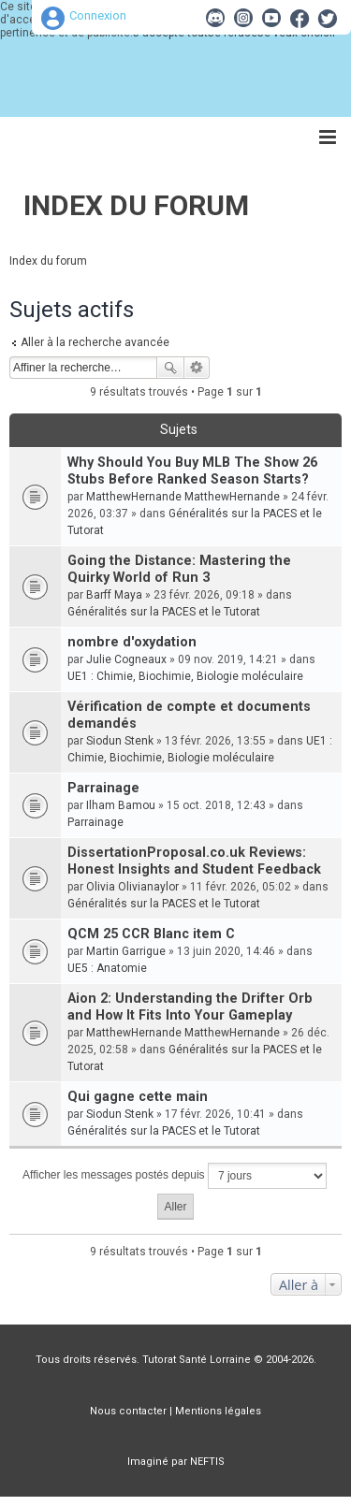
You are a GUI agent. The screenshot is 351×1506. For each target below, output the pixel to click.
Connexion (97, 15)
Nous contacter (128, 1411)
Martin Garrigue (126, 951)
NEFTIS (207, 1461)
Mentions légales (218, 1411)
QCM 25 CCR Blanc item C (151, 934)
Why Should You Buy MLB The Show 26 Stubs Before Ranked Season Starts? (192, 471)
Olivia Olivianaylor (132, 886)
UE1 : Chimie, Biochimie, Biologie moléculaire (185, 676)
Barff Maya (114, 594)
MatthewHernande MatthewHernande (183, 496)
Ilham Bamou (120, 805)
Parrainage (103, 788)
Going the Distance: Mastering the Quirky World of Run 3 (179, 569)
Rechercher (170, 367)
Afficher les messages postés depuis (174, 1176)
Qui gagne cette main (137, 1097)
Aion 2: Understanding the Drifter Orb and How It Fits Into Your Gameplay (190, 1007)
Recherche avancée (197, 367)
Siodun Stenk (120, 740)
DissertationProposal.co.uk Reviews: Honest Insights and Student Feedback (194, 861)
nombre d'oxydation (132, 642)
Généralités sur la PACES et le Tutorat (163, 611)
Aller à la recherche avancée (95, 342)
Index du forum (136, 205)
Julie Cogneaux (126, 659)
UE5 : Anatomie (107, 968)
